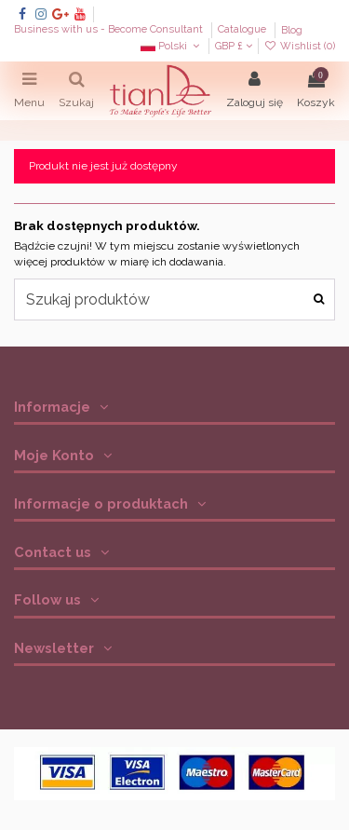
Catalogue (243, 30)
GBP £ (233, 46)
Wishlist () (299, 46)
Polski (172, 46)
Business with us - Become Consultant (110, 30)
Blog (291, 30)
